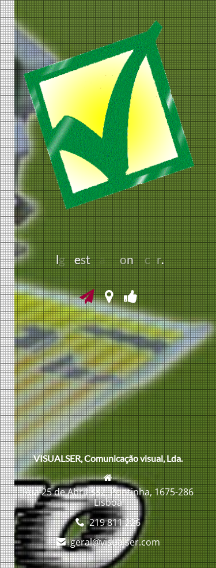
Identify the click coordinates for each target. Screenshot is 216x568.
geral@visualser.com (115, 542)
